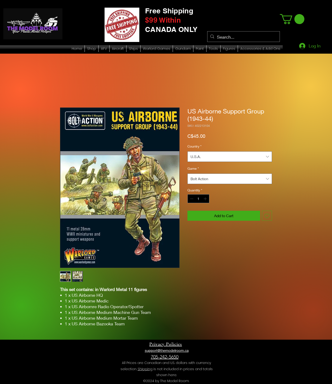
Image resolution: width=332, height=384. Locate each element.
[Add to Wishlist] (267, 216)
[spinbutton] (198, 199)
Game (193, 168)
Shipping (145, 369)
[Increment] (206, 199)
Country (194, 146)
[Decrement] (191, 199)
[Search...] (243, 37)
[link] (292, 19)
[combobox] (229, 156)
